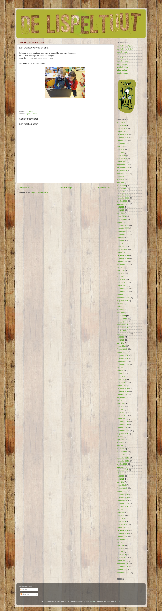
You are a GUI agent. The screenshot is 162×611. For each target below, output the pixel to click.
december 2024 (123, 165)
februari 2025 (122, 159)
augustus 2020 (122, 301)
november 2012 (123, 567)
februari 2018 (122, 382)
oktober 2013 (122, 536)
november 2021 (123, 258)
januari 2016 (121, 455)
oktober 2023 (122, 201)
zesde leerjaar (122, 73)
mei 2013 (120, 549)
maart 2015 (121, 485)
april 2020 (121, 313)
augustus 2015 (122, 470)
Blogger (117, 601)
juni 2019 (120, 337)
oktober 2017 (122, 394)
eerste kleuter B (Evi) (125, 49)
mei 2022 (120, 240)
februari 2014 (122, 524)
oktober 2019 (122, 331)
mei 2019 (120, 340)
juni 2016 (120, 440)
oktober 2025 (122, 140)
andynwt (93, 601)
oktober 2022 (122, 231)
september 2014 (123, 503)
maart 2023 (121, 216)
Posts (24, 590)
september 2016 (123, 431)
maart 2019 (121, 346)
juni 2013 (120, 545)
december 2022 (123, 225)
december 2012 (123, 564)
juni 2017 (120, 403)
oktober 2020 (122, 295)
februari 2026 (122, 128)
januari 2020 (121, 322)
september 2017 (123, 397)
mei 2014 (120, 515)
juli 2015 (120, 473)
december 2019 (123, 325)
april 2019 (121, 343)
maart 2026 (121, 125)
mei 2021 (120, 274)
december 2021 (123, 255)
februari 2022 (122, 249)
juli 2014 (120, 509)
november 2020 (123, 292)
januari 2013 (121, 561)
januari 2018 (121, 385)
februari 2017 (122, 416)
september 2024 (123, 174)
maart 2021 (121, 279)
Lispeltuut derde (31, 114)
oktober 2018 (122, 361)
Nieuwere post (26, 187)
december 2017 (123, 388)
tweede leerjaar (123, 61)
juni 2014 (120, 512)
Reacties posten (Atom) (39, 193)
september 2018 (123, 364)
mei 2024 (120, 180)
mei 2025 (120, 150)
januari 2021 (121, 285)
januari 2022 (121, 252)
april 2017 (121, 409)
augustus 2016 (122, 434)
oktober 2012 (122, 570)
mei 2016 (120, 443)
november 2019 (123, 328)
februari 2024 (122, 189)
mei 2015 (120, 479)
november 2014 (123, 497)
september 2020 (123, 298)
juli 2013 (120, 542)
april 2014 (121, 518)
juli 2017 (120, 400)
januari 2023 (121, 222)
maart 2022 (121, 246)
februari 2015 (122, 488)
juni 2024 (120, 177)
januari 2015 (121, 491)
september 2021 (123, 264)
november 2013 (123, 533)
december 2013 (123, 530)
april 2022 (121, 243)
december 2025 (123, 134)
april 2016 (121, 446)
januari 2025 (121, 162)
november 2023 (123, 198)
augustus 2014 (122, 506)
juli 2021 (120, 267)
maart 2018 (121, 379)
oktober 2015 (122, 464)
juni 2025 (120, 146)
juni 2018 (120, 370)
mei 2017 (120, 406)
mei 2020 (120, 310)
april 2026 (121, 122)
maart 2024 (121, 186)
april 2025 (121, 153)
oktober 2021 (122, 261)
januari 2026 (121, 131)
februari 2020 (122, 319)
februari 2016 (122, 452)
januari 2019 (121, 352)
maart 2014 (121, 521)
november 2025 (123, 137)
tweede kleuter (122, 52)
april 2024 (121, 183)
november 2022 (123, 228)
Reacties (25, 594)
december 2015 (123, 458)
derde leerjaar (122, 64)
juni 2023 (120, 207)
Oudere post (104, 187)
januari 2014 (121, 527)
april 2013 (121, 552)
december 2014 (123, 494)
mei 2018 (120, 373)
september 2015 (123, 467)
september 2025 (123, 143)
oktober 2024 (122, 171)
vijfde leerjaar (122, 70)
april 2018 (121, 376)
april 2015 (121, 482)
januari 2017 (121, 419)
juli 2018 (120, 367)
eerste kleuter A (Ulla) (125, 46)
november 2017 (123, 391)
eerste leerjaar (122, 58)
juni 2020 (120, 307)
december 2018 (123, 355)
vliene (31, 111)
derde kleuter (122, 55)
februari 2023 (122, 219)
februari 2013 (122, 558)
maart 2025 (121, 156)
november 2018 (123, 358)
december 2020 (123, 289)
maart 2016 (121, 449)
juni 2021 (120, 270)
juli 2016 (120, 437)
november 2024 (123, 168)
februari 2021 (122, 282)
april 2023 (121, 213)
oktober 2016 (122, 428)
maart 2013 (121, 555)
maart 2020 (121, 316)
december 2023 (123, 195)
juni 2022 (120, 237)
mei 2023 (120, 210)
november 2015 (123, 461)
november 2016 (123, 425)
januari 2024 (121, 192)
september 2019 (123, 334)
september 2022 (123, 234)
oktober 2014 (122, 500)
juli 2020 (120, 304)
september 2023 (123, 204)
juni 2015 (120, 476)
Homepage (66, 187)
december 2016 (123, 421)
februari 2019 (122, 349)
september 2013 (123, 539)
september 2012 (123, 573)
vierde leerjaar (122, 67)
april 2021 (121, 276)
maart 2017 (121, 413)
